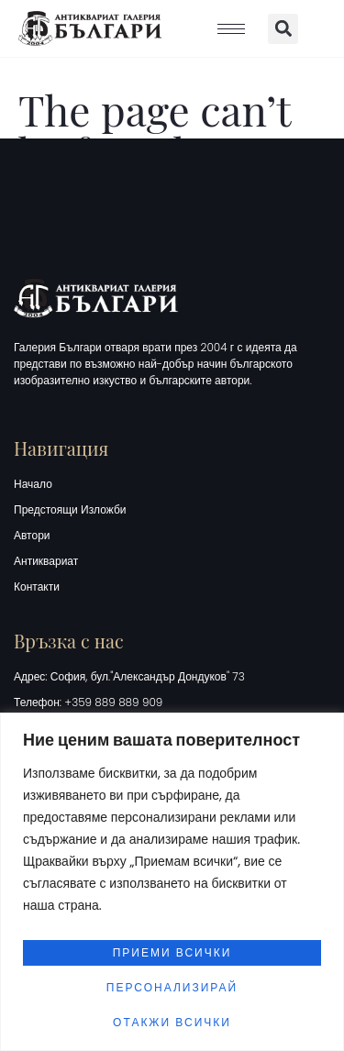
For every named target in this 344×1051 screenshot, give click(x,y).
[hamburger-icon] (231, 29)
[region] (172, 882)
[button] (283, 29)
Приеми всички (172, 952)
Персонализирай (172, 987)
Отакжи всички (172, 1022)
